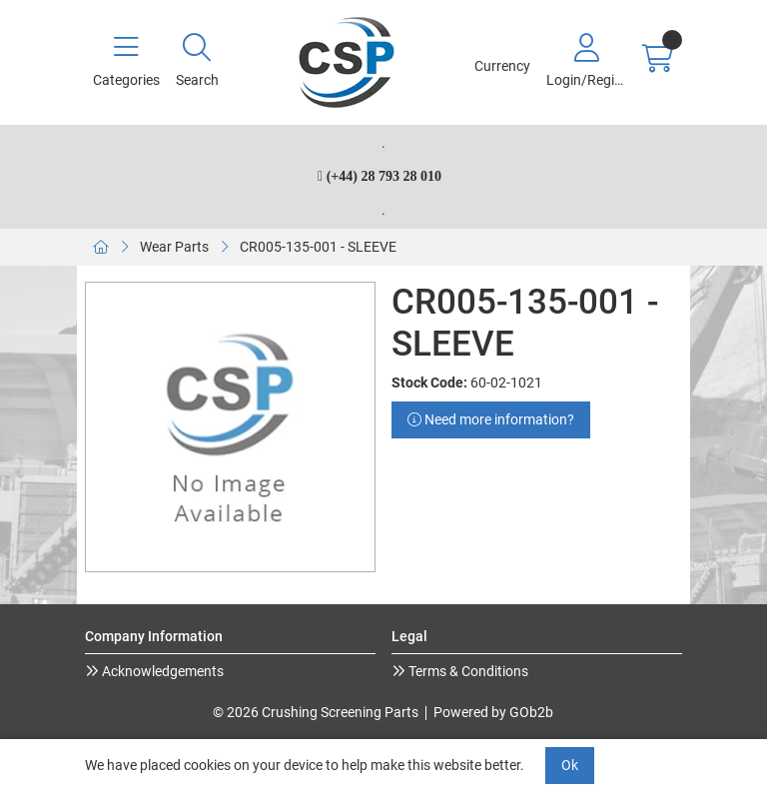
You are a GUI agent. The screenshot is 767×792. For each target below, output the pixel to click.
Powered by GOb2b (493, 712)
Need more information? (490, 419)
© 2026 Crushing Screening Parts (315, 712)
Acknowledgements (161, 671)
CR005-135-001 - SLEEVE (318, 247)
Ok (569, 765)
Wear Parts (174, 247)
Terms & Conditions (466, 671)
